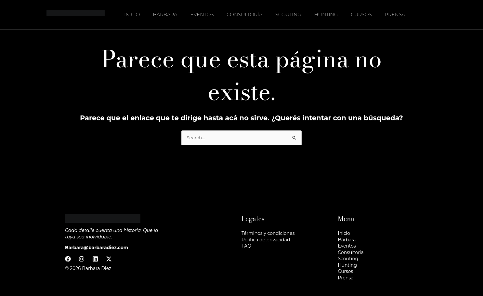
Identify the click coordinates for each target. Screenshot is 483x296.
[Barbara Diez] (75, 14)
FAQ (246, 246)
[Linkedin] (95, 259)
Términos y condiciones (268, 233)
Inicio (132, 14)
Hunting (326, 14)
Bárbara (165, 14)
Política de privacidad (266, 240)
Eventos (202, 14)
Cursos (361, 14)
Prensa (395, 14)
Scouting (288, 14)
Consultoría (244, 14)
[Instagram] (82, 259)
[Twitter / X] (109, 259)
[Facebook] (68, 259)
